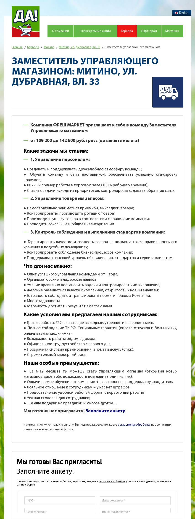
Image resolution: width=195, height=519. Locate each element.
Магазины (172, 31)
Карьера (127, 31)
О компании (60, 31)
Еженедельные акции (95, 31)
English (181, 12)
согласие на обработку (113, 481)
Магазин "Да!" (26, 21)
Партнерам (149, 31)
